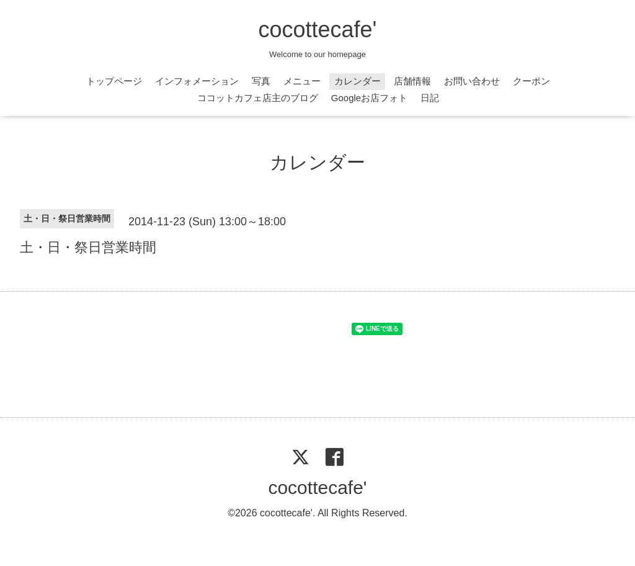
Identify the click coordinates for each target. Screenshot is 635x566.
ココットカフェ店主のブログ (257, 97)
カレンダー (357, 81)
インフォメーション (197, 81)
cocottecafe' (318, 29)
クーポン (531, 81)
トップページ (114, 81)
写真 (261, 81)
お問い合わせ (472, 81)
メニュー (302, 81)
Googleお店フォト (369, 97)
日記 (429, 97)
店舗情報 (412, 81)
